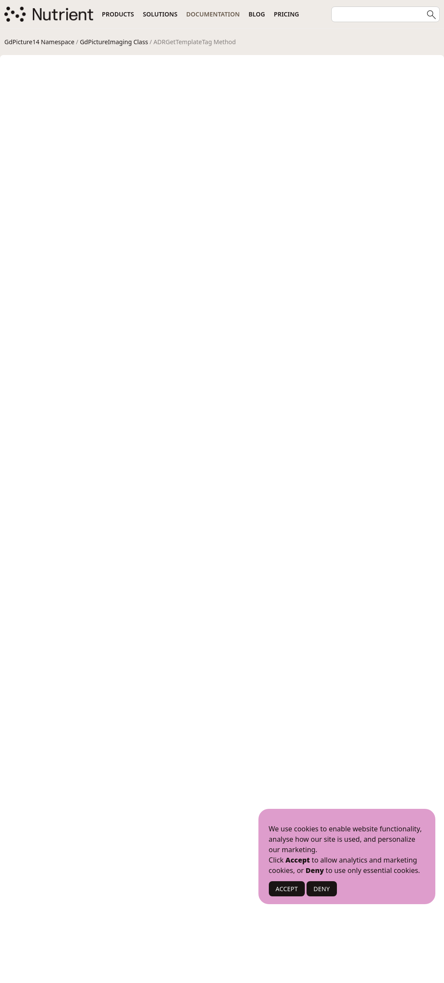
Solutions (160, 14)
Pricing (286, 14)
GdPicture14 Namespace (39, 42)
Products (118, 14)
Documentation (213, 14)
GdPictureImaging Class (114, 42)
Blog (256, 14)
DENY (321, 889)
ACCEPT (287, 889)
